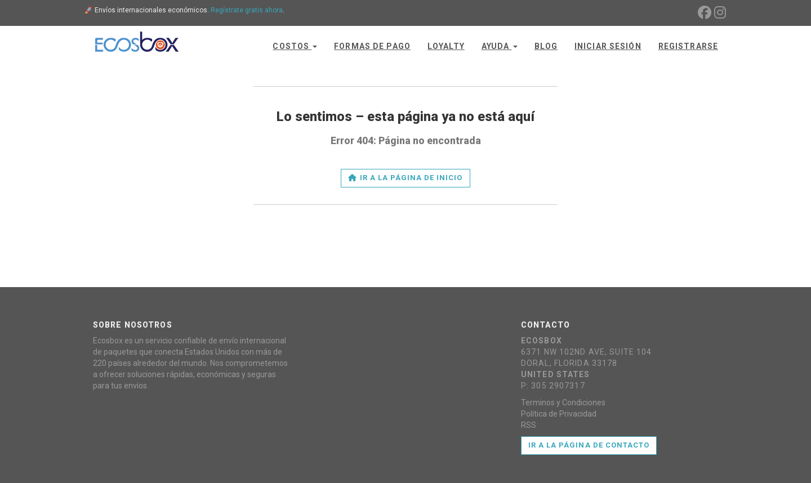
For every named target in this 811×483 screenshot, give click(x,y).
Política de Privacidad (558, 413)
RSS (528, 425)
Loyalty (446, 46)
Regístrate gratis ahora (247, 10)
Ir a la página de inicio (405, 177)
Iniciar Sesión (607, 46)
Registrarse (688, 46)
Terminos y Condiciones (563, 402)
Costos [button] (295, 46)
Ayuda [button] (500, 46)
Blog (546, 46)
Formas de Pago (372, 46)
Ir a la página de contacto (588, 445)
